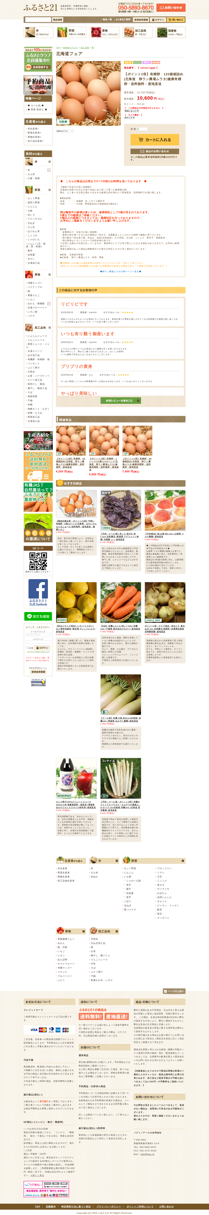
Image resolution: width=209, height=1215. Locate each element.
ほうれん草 (34, 231)
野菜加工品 (34, 417)
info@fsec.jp (147, 1154)
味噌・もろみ (35, 413)
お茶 (93, 951)
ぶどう (61, 980)
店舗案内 (51, 1206)
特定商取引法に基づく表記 (76, 1206)
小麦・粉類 (34, 178)
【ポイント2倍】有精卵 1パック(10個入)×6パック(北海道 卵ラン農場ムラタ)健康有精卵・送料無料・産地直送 (104, 464)
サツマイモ (163, 889)
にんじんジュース (37, 336)
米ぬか (94, 876)
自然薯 (31, 254)
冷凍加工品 (34, 263)
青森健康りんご (66, 939)
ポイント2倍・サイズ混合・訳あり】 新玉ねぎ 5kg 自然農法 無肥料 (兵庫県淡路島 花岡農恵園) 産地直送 (165, 629)
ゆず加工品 (34, 355)
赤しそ (31, 214)
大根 (30, 210)
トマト (160, 872)
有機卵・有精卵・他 (39, 359)
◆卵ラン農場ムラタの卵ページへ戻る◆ (120, 271)
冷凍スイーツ (35, 351)
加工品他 (85, 48)
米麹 (30, 404)
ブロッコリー (164, 868)
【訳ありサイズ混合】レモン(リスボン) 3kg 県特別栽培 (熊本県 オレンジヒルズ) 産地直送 (76, 629)
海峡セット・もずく (39, 408)
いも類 (127, 876)
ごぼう (127, 901)
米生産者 (33, 128)
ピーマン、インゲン (168, 905)
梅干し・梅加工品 (37, 388)
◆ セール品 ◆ (36, 105)
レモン (61, 955)
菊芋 (30, 250)
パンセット (34, 363)
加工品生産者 (35, 141)
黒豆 (159, 913)
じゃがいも (34, 239)
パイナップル (35, 287)
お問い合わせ (166, 1206)
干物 (30, 400)
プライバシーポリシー (108, 1206)
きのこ (31, 258)
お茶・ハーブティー (39, 376)
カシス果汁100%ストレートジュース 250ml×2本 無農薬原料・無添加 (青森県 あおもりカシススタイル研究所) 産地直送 (76, 804)
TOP (58, 48)
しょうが (33, 235)
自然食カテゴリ (70, 48)
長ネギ (160, 885)
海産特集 (33, 396)
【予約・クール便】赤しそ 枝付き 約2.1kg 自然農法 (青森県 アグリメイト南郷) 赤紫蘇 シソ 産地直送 (119, 537)
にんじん (33, 206)
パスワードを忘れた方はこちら (38, 651)
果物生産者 (34, 137)
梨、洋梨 (63, 947)
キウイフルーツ (66, 963)
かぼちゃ (162, 893)
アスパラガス (35, 219)
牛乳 (93, 963)
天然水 (31, 371)
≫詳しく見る (37, 1175)
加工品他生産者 (66, 880)
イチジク (63, 972)
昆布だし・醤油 (36, 384)
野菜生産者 (34, 132)
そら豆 (31, 227)
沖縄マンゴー (35, 283)
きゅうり (162, 901)
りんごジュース (36, 340)
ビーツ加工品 (35, 380)
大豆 (159, 876)
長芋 (128, 885)
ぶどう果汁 (34, 367)
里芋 (128, 897)
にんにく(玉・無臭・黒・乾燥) (36, 245)
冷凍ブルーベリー (37, 307)
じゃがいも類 (133, 880)
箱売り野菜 (34, 202)
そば (30, 392)
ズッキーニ (163, 918)
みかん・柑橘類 (36, 303)
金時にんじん (164, 897)
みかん (61, 943)
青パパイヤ (130, 909)
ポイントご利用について (140, 1206)
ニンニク (162, 880)
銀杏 (159, 909)
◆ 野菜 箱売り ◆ (37, 109)
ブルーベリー (65, 976)
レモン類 (33, 311)
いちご (31, 299)
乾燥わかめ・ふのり (102, 980)
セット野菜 (34, 198)
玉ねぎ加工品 (98, 943)
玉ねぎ (31, 223)
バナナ (31, 316)
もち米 (31, 174)
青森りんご (34, 295)
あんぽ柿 (63, 959)
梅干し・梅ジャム (100, 955)
